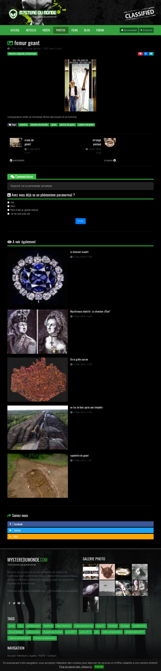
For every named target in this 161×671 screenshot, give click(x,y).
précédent (17, 160)
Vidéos (46, 30)
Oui (12, 202)
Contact (51, 655)
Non (13, 206)
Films (75, 30)
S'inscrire (146, 30)
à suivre (110, 160)
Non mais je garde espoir (24, 209)
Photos (60, 30)
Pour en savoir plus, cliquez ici (75, 666)
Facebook (15, 524)
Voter (81, 221)
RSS (13, 537)
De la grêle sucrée (79, 359)
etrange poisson (97, 142)
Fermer (99, 666)
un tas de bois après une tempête (86, 407)
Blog (87, 30)
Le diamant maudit (79, 252)
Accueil (17, 30)
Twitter (15, 530)
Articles (31, 30)
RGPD (42, 655)
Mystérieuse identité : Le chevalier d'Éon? (90, 311)
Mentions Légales (27, 655)
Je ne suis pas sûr (20, 213)
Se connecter (129, 30)
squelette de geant (79, 455)
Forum (100, 30)
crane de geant (29, 142)
